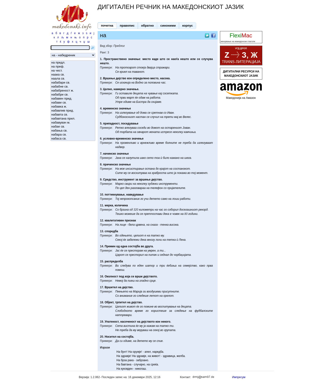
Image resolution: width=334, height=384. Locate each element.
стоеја (141, 67)
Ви (117, 265)
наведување (134, 194)
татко (155, 235)
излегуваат (205, 142)
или (192, 59)
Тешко (119, 214)
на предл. (73, 63)
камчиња (189, 132)
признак (130, 220)
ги (144, 291)
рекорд (203, 209)
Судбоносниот (125, 117)
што (162, 59)
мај (176, 117)
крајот (163, 168)
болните (171, 142)
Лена (182, 239)
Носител (110, 336)
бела (131, 224)
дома (143, 112)
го (141, 198)
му (125, 173)
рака (131, 360)
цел (122, 188)
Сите (119, 173)
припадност (111, 123)
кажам (151, 326)
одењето (125, 235)
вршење (145, 179)
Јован (186, 127)
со (165, 112)
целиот (139, 235)
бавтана (126, 364)
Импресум (239, 377)
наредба (157, 351)
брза (124, 360)
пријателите (176, 188)
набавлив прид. (73, 111)
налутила (132, 158)
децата (138, 93)
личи (159, 239)
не (179, 142)
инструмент (126, 179)
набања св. (73, 131)
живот (131, 306)
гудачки (153, 183)
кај (160, 93)
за (145, 82)
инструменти (168, 183)
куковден (127, 368)
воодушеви (154, 291)
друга (149, 246)
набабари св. (73, 83)
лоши (175, 198)
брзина (124, 209)
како (202, 265)
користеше (159, 310)
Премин (110, 246)
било (166, 158)
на (129, 71)
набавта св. (73, 115)
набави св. (73, 103)
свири (128, 183)
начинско (109, 153)
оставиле (125, 93)
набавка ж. (73, 107)
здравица (169, 356)
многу (151, 239)
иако (143, 158)
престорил (136, 254)
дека (166, 214)
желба (181, 356)
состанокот (181, 168)
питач (152, 254)
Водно (139, 82)
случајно (139, 364)
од (137, 112)
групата (169, 330)
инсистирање (135, 168)
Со (117, 209)
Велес (187, 117)
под (121, 276)
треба (187, 142)
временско (110, 108)
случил (154, 117)
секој (156, 330)
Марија (137, 291)
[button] (107, 25)
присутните (170, 291)
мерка (109, 205)
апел (148, 351)
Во (117, 235)
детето (154, 198)
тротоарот (128, 67)
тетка (171, 239)
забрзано (142, 360)
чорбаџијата (182, 254)
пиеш (131, 280)
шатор (150, 265)
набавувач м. (73, 123)
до (157, 168)
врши (139, 276)
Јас (117, 250)
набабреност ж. (73, 91)
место (146, 59)
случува (207, 59)
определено (141, 78)
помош (119, 270)
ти (162, 250)
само (164, 198)
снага (154, 224)
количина (121, 205)
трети (168, 117)
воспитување (167, 306)
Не (117, 330)
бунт (124, 351)
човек (176, 214)
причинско (110, 164)
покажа (182, 173)
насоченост (128, 321)
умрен (152, 250)
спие (160, 341)
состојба (134, 246)
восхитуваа (139, 173)
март (130, 97)
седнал (164, 254)
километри (146, 209)
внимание (126, 295)
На (117, 67)
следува (125, 265)
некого (165, 321)
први (123, 97)
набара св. (73, 135)
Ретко (119, 127)
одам (142, 97)
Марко (119, 183)
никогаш (140, 368)
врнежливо (147, 142)
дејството (150, 276)
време (160, 142)
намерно (120, 89)
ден (127, 188)
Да (117, 341)
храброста (159, 173)
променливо (128, 142)
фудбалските (204, 310)
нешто (184, 59)
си (121, 341)
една (123, 246)
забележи (133, 239)
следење (180, 310)
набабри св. (73, 95)
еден (140, 265)
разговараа (138, 188)
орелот (168, 295)
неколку (178, 132)
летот (154, 295)
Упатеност (112, 321)
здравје (126, 356)
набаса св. (73, 139)
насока (165, 78)
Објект (109, 302)
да (148, 102)
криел (123, 71)
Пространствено (115, 59)
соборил (173, 209)
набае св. (73, 127)
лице (123, 224)
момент (201, 173)
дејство (121, 78)
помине (149, 306)
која (127, 276)
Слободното (123, 310)
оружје (137, 351)
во (180, 117)
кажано (175, 158)
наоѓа (175, 59)
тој (193, 173)
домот (155, 127)
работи (185, 198)
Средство (109, 179)
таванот (138, 71)
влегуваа (131, 127)
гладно (144, 280)
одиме (127, 102)
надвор (119, 147)
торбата (126, 132)
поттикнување (115, 194)
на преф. (73, 67)
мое (122, 168)
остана (150, 168)
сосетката (170, 93)
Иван (170, 112)
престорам (135, 250)
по (133, 265)
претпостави (153, 214)
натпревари (123, 315)
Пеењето (121, 291)
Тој (117, 198)
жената (154, 132)
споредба (111, 231)
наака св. (73, 75)
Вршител (111, 287)
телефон (156, 188)
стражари (163, 67)
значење (134, 59)
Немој (119, 280)
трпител (120, 302)
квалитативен (114, 220)
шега (187, 158)
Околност (111, 276)
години (192, 214)
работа (155, 97)
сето (150, 158)
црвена (140, 224)
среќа (154, 364)
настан (141, 117)
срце (152, 280)
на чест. (73, 71)
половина (154, 82)
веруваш (142, 330)
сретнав (157, 112)
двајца (151, 67)
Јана (118, 158)
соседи (142, 127)
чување (153, 93)
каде (155, 59)
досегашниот (188, 209)
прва (210, 265)
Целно (107, 89)
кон (129, 78)
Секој (118, 239)
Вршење (109, 78)
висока (173, 224)
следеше (142, 295)
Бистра (141, 102)
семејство (190, 265)
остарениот (173, 127)
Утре (119, 102)
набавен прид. (73, 99)
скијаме (156, 102)
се (168, 59)
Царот (119, 254)
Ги (116, 93)
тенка (164, 224)
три (162, 265)
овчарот (142, 132)
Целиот (120, 306)
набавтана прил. (73, 119)
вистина (129, 326)
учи (146, 198)
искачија (125, 82)
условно (109, 138)
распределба (114, 261)
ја (175, 173)
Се (117, 71)
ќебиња (171, 265)
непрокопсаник (130, 198)
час (163, 82)
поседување (130, 123)
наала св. (73, 79)
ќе (136, 97)
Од (117, 97)
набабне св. (73, 87)
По (117, 188)
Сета (119, 326)
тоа (157, 158)
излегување (127, 112)
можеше (129, 214)
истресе (166, 132)
